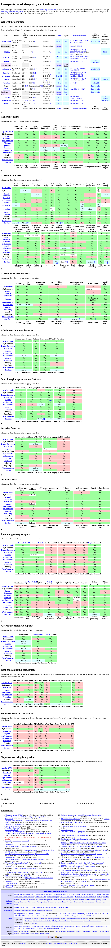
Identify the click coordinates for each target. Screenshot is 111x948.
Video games (32, 902)
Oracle (72, 42)
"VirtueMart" (9, 885)
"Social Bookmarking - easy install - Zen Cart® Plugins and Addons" (82, 863)
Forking (16, 931)
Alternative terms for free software (24, 894)
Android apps (62, 902)
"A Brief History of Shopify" (14, 876)
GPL (59, 52)
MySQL (87, 40)
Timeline (106, 897)
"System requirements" (12, 826)
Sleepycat (75, 916)
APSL (26, 913)
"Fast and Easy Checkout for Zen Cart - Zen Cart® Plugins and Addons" (83, 843)
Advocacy (66, 907)
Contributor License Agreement (49, 918)
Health (74, 900)
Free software (104, 894)
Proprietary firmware (87, 926)
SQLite (84, 51)
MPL (23, 916)
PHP (66, 46)
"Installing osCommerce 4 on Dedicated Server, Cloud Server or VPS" (27, 854)
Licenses (9, 918)
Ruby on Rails (95, 86)
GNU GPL (59, 76)
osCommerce (6, 76)
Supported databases (80, 36)
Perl (66, 94)
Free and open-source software (55, 891)
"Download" (9, 887)
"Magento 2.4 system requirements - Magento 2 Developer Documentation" (29, 833)
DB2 (71, 56)
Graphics (61, 900)
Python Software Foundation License (43, 916)
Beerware (37, 913)
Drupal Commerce (6, 51)
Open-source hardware (74, 931)
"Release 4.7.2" (10, 881)
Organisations (7, 910)
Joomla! (105, 98)
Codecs (31, 900)
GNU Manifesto (25, 931)
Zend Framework (95, 61)
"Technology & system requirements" (17, 841)
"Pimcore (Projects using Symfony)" (16, 863)
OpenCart (6, 73)
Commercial (77, 902)
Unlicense (82, 916)
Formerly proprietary (88, 902)
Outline (99, 897)
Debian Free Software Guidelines (76, 918)
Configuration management (43, 900)
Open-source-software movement (46, 907)
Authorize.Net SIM (37, 543)
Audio (16, 900)
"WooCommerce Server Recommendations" (74, 826)
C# (66, 69)
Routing (16, 902)
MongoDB (73, 54)
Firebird (72, 46)
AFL (15, 913)
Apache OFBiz (6, 41)
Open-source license (77, 921)
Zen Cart (6, 103)
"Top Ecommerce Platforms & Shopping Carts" (75, 839)
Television (23, 902)
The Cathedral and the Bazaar (29, 934)
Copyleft (62, 918)
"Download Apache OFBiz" (14, 815)
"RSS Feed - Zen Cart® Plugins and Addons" (75, 885)
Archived (38, 863)
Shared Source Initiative (63, 916)
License (59, 36)
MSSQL (81, 40)
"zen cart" (64, 830)
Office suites (90, 900)
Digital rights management (22, 926)
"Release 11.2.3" (10, 857)
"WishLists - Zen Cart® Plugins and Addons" (75, 867)
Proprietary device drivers (72, 926)
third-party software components (12, 11)
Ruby (66, 86)
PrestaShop (6, 83)
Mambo (104, 96)
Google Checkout (38, 634)
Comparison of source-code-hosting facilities (85, 894)
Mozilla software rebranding (54, 926)
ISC (16, 916)
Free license (28, 921)
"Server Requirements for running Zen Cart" (74, 835)
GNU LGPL (59, 57)
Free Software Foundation (44, 910)
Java (66, 41)
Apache (20, 913)
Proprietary (59, 46)
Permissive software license (92, 921)
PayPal (90, 543)
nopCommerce (6, 69)
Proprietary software (101, 926)
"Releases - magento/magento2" (15, 832)
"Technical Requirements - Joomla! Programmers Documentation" (81, 815)
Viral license (33, 923)
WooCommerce (6, 100)
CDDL (61, 913)
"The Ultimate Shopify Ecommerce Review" (39, 878)
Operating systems (100, 900)
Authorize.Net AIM (22, 543)
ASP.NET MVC (95, 69)
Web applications (42, 902)
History (32, 907)
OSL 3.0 (58, 61)
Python (29, 916)
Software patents (36, 928)
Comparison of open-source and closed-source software (53, 894)
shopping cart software (48, 10)
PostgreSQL (78, 42)
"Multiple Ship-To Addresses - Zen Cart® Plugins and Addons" (80, 850)
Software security (47, 928)
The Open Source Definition (61, 921)
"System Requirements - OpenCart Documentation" (21, 846)
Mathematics (81, 900)
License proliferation (38, 926)
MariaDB (72, 49)
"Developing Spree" (11, 883)
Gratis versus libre (40, 897)
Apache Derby (74, 40)
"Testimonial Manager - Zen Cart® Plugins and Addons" (78, 846)
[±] (50, 51)
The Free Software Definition (42, 921)
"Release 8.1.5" (10, 867)
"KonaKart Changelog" (12, 828)
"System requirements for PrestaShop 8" (25, 868)
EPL (65, 913)
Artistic (31, 913)
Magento (6, 61)
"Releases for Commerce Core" (15, 824)
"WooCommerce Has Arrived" (70, 819)
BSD (59, 79)
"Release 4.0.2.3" (10, 844)
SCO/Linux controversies (22, 928)
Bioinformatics (23, 900)
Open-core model (61, 931)
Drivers (55, 900)
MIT (19, 916)
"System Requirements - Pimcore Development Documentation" (25, 859)
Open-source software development (85, 897)
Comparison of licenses (31, 918)
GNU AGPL (96, 913)
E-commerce (52, 902)
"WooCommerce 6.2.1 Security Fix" (72, 822)
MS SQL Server (84, 56)
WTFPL (88, 916)
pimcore (6, 79)
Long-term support (53, 897)
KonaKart (6, 57)
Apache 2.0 (59, 41)
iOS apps (70, 902)
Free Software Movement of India (24, 910)
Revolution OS (44, 934)
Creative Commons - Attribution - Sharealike (62, 943)
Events (60, 907)
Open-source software (66, 897)
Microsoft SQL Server (76, 52)
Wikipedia (23, 943)
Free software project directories (24, 897)
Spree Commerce (6, 89)
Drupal (105, 52)
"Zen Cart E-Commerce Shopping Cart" (73, 832)
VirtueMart (6, 97)
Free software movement (21, 907)
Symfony (94, 79)
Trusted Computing (60, 928)
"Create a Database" (11, 830)
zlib (93, 916)
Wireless (67, 900)
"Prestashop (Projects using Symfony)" (17, 872)
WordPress (105, 100)
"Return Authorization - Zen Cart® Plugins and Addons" (78, 854)
